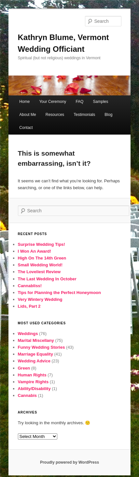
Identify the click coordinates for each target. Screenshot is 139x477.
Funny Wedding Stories (41, 347)
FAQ (79, 101)
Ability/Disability (34, 388)
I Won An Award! (34, 251)
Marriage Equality (35, 354)
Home (24, 101)
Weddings (28, 333)
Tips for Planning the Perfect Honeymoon (59, 292)
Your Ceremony (52, 101)
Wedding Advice (34, 360)
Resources (55, 114)
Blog (108, 114)
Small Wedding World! (40, 264)
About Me (27, 114)
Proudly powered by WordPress (69, 462)
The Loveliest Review (39, 271)
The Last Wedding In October (47, 278)
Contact (26, 127)
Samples (100, 101)
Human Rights (32, 374)
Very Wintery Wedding (40, 299)
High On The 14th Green (42, 258)
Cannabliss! (30, 285)
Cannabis (27, 395)
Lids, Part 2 (29, 306)
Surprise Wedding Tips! (41, 244)
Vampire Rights (33, 381)
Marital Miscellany (36, 340)
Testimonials (84, 114)
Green (24, 368)
